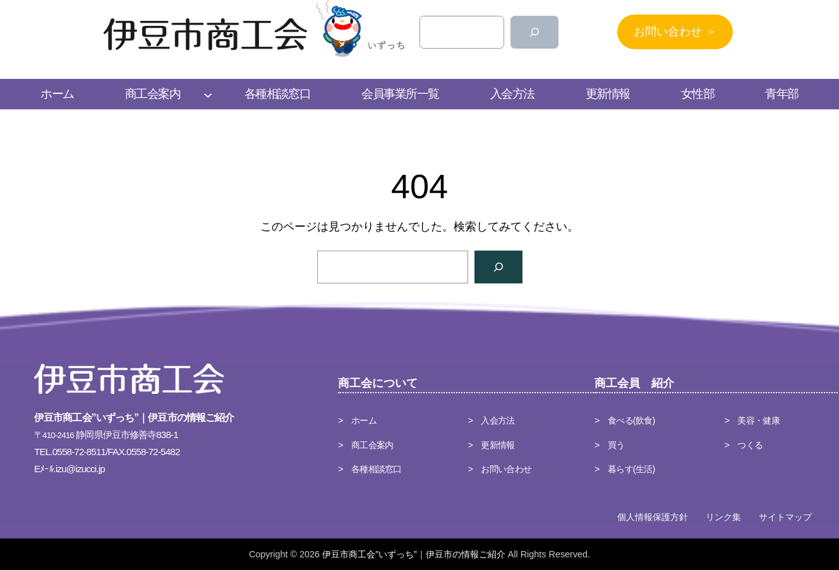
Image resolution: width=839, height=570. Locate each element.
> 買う (610, 445)
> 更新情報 (491, 445)
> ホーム (357, 420)
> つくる (744, 445)
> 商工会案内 (365, 445)
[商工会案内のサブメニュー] (207, 94)
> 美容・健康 (752, 420)
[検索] (534, 32)
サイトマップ (785, 517)
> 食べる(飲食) (625, 420)
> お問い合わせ (500, 469)
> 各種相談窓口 (370, 469)
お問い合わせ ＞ (675, 31)
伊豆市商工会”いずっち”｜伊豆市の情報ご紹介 (413, 554)
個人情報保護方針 (652, 517)
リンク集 (723, 517)
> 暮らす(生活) (625, 469)
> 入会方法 (491, 420)
